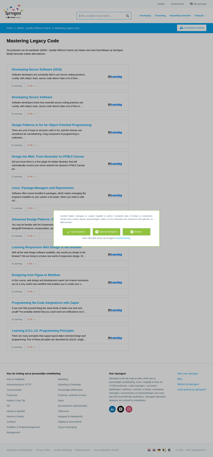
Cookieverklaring (122, 238)
